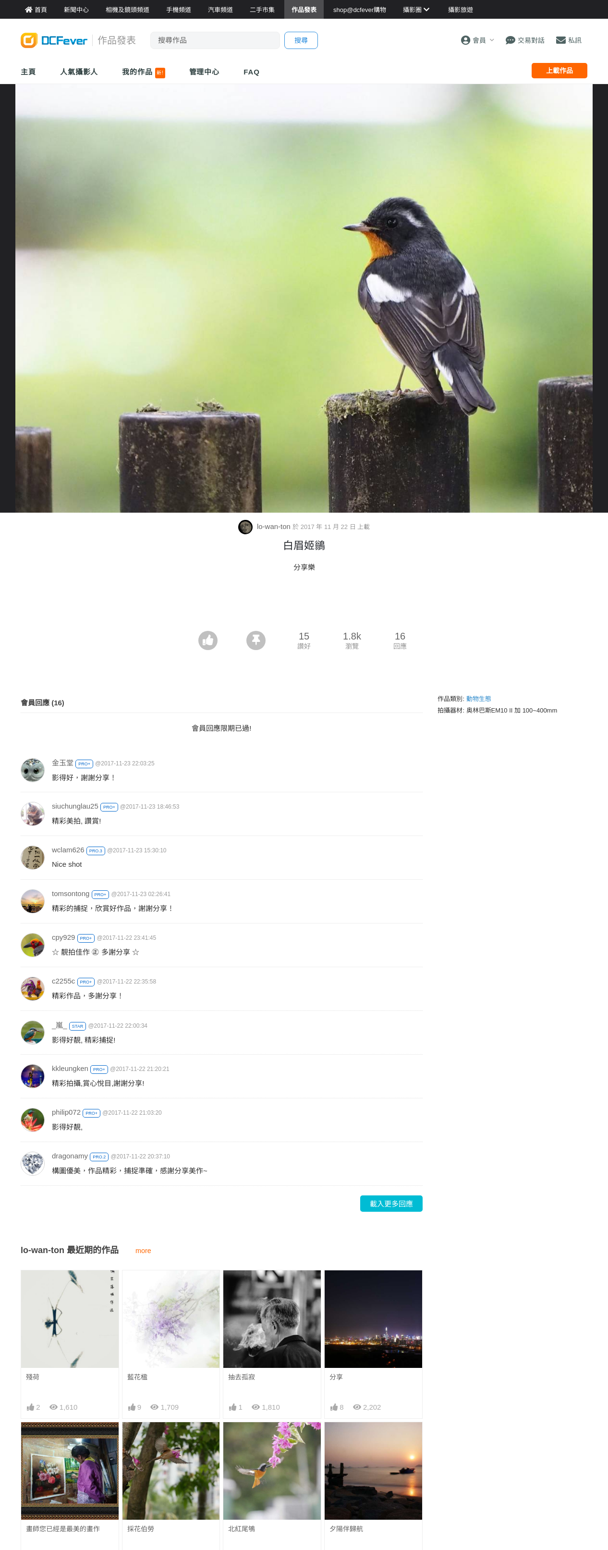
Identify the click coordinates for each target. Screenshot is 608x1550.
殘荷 (32, 1377)
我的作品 (143, 73)
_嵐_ (59, 1025)
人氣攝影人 (79, 72)
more (143, 1251)
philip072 (66, 1112)
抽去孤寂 (241, 1377)
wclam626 (68, 850)
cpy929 (63, 937)
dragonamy (70, 1156)
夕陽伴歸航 (346, 1529)
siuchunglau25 (75, 806)
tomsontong (70, 893)
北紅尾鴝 (241, 1529)
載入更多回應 (391, 1204)
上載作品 (559, 70)
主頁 (28, 72)
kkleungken (70, 1068)
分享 (336, 1377)
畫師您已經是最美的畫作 (63, 1529)
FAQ (251, 72)
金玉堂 (62, 763)
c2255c (63, 981)
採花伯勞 (140, 1529)
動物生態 (478, 698)
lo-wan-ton (265, 526)
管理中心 (204, 72)
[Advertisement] (304, 604)
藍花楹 (137, 1377)
